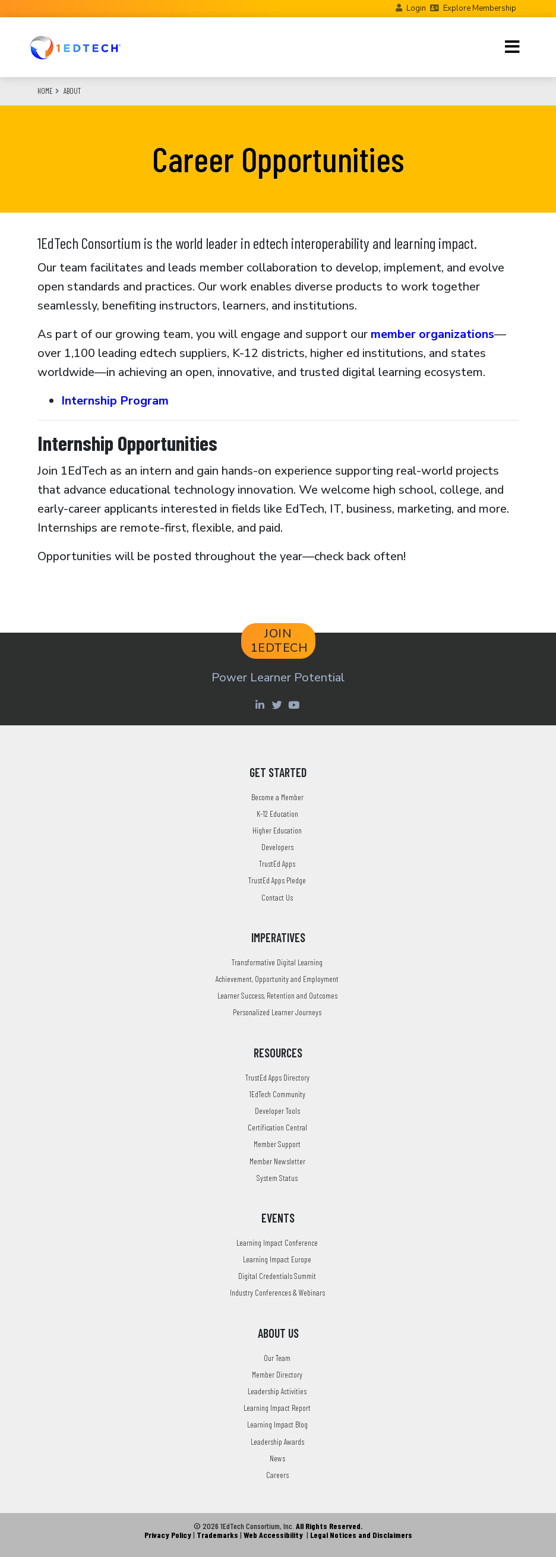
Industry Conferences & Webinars (277, 1292)
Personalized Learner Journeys (277, 1012)
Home (45, 91)
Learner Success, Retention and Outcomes (277, 995)
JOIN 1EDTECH (279, 641)
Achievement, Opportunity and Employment (277, 979)
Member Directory (277, 1374)
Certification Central (277, 1127)
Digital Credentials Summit (277, 1276)
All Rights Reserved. (329, 1526)
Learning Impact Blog (277, 1424)
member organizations (432, 334)
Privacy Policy (167, 1535)
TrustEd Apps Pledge (277, 880)
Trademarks (217, 1535)
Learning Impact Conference (277, 1242)
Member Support (277, 1144)
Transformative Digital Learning (277, 962)
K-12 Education (277, 813)
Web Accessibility (273, 1535)
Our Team (277, 1358)
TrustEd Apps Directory (277, 1077)
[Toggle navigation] (512, 47)
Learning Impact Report (277, 1408)
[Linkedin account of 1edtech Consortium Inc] (261, 704)
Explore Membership (479, 8)
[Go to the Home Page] (75, 47)
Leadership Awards (277, 1441)
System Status (277, 1178)
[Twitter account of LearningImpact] (278, 704)
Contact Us (277, 897)
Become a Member (277, 797)
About (72, 91)
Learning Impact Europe (277, 1259)
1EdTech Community (277, 1094)
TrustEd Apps (277, 863)
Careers (277, 1475)
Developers (277, 847)
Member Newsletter (277, 1161)
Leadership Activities (277, 1391)
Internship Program (115, 401)
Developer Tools (277, 1111)
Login (416, 8)
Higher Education (277, 830)
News (277, 1458)
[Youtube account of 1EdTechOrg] (295, 704)
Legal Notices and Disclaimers (361, 1535)
